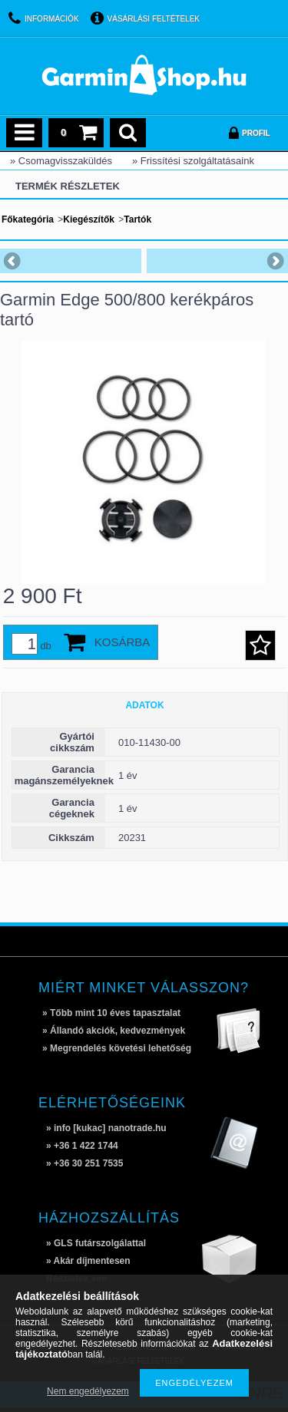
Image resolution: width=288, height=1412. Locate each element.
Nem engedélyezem (88, 1391)
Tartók (137, 219)
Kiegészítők (88, 219)
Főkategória (28, 219)
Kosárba (122, 641)
